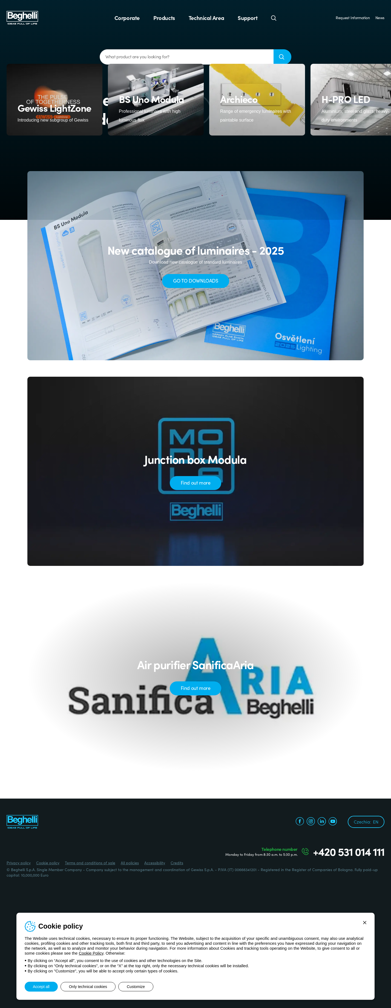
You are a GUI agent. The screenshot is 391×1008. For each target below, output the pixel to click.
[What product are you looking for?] (187, 57)
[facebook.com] (300, 822)
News (379, 17)
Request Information (353, 17)
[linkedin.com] (322, 822)
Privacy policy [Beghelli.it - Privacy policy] (19, 862)
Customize (136, 986)
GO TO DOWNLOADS (195, 280)
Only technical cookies (88, 986)
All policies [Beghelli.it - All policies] (130, 862)
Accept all (41, 986)
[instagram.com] (311, 822)
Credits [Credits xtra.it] (177, 862)
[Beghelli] (22, 17)
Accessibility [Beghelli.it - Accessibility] (154, 862)
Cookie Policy (91, 953)
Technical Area (206, 18)
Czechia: (366, 822)
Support (247, 18)
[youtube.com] (333, 822)
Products (164, 18)
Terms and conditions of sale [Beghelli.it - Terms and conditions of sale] (90, 862)
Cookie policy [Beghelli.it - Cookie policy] (47, 862)
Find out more (196, 482)
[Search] (274, 18)
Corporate (127, 18)
